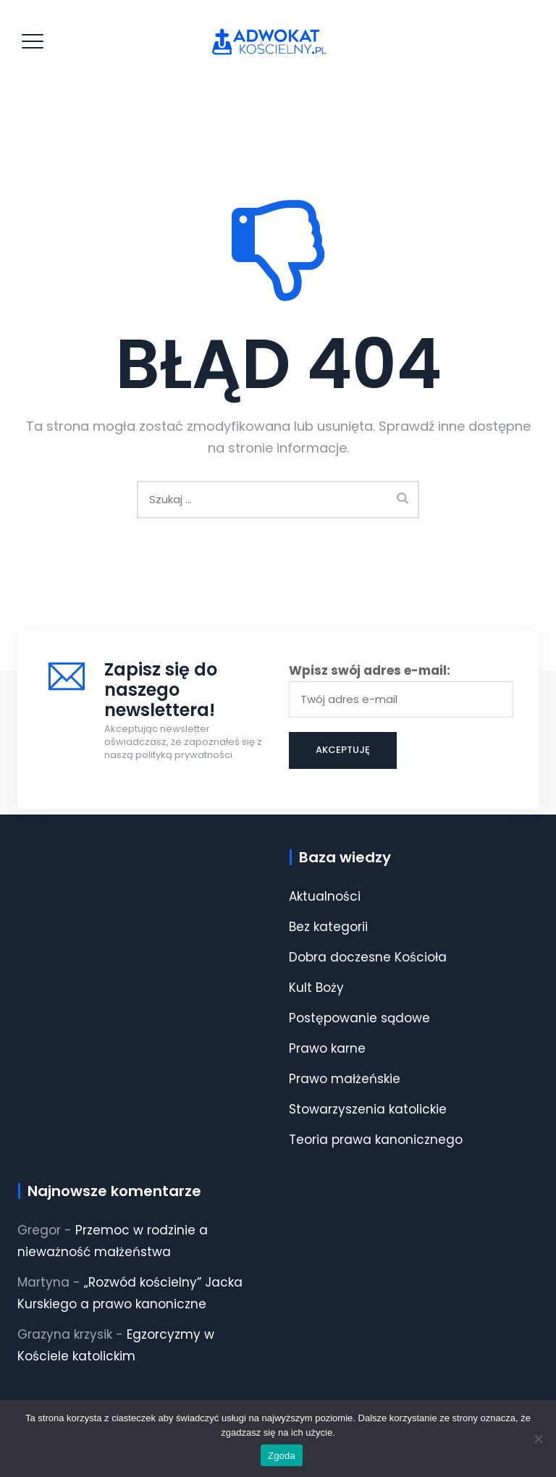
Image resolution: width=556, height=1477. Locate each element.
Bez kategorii (328, 926)
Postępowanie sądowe (359, 1018)
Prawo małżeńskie (344, 1078)
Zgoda (281, 1455)
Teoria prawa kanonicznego (376, 1139)
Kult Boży (316, 987)
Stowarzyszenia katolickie (368, 1109)
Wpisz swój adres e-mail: (401, 690)
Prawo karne (327, 1048)
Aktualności (325, 896)
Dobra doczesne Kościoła (368, 957)
